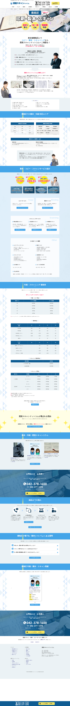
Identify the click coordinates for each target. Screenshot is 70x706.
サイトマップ (14, 692)
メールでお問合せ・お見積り (35, 520)
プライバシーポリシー (15, 690)
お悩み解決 (27, 681)
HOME (13, 6)
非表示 (36, 100)
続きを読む (13, 488)
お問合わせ (13, 694)
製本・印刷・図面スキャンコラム (19, 105)
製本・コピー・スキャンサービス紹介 (43, 102)
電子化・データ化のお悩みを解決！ (34, 453)
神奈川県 (36, 669)
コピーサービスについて (22, 207)
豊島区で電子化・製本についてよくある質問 (20, 106)
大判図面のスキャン (51, 229)
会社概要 (56, 6)
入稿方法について (28, 549)
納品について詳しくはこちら (35, 554)
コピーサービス (14, 680)
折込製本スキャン (14, 677)
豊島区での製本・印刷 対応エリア (19, 102)
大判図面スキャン (14, 678)
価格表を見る (34, 404)
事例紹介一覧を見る (34, 631)
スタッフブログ (28, 691)
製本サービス (14, 681)
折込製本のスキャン (36, 229)
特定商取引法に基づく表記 (16, 691)
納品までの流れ (39, 105)
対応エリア (37, 6)
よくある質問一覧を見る (34, 584)
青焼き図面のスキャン (19, 229)
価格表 (24, 6)
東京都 (32, 669)
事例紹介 (44, 6)
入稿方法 (27, 680)
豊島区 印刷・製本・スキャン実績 (42, 106)
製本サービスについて (47, 207)
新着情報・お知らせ (29, 687)
